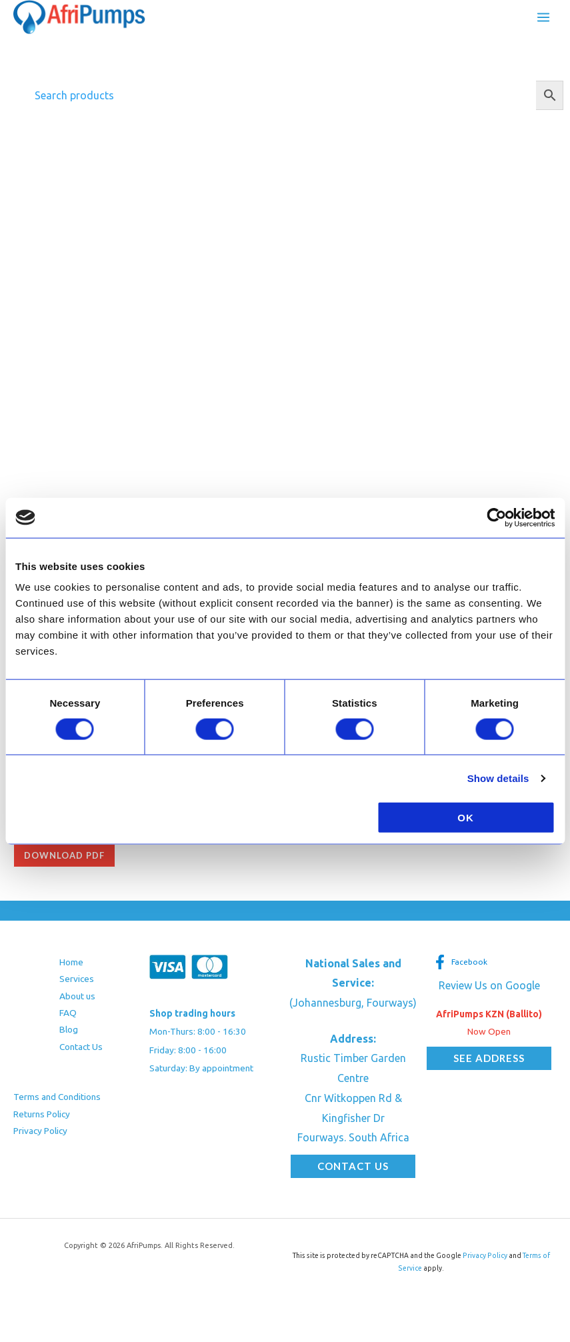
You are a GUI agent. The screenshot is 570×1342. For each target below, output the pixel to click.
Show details (498, 777)
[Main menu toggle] (543, 17)
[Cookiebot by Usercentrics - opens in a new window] (496, 517)
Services (76, 978)
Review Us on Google (489, 985)
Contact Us (81, 1046)
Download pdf (64, 855)
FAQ (68, 1012)
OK (465, 817)
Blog (68, 1029)
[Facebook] (460, 962)
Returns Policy (41, 1114)
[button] (353, 1166)
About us (77, 996)
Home (71, 962)
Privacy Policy (40, 1130)
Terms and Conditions (57, 1096)
